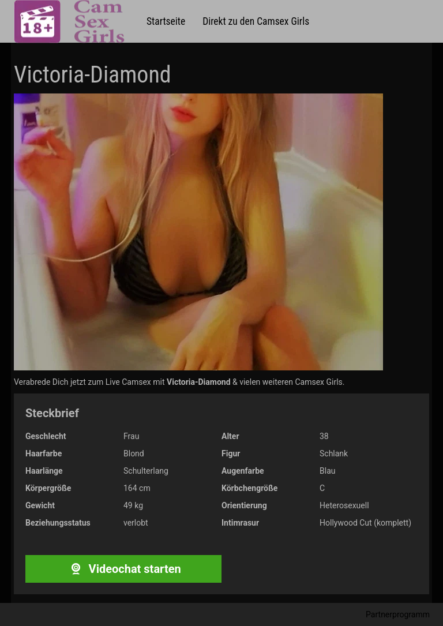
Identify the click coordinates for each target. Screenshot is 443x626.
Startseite (166, 21)
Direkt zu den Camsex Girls (255, 21)
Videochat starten (123, 569)
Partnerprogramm (398, 614)
